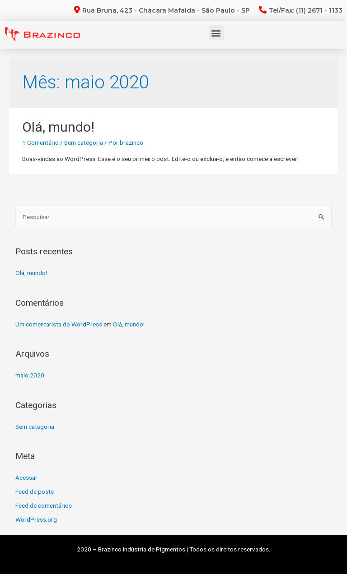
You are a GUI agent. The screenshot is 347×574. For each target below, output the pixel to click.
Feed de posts (34, 491)
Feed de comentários (43, 505)
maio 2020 (29, 375)
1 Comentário (40, 142)
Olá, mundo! (58, 127)
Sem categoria (83, 142)
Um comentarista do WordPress (58, 324)
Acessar (26, 477)
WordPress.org (36, 519)
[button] (216, 32)
